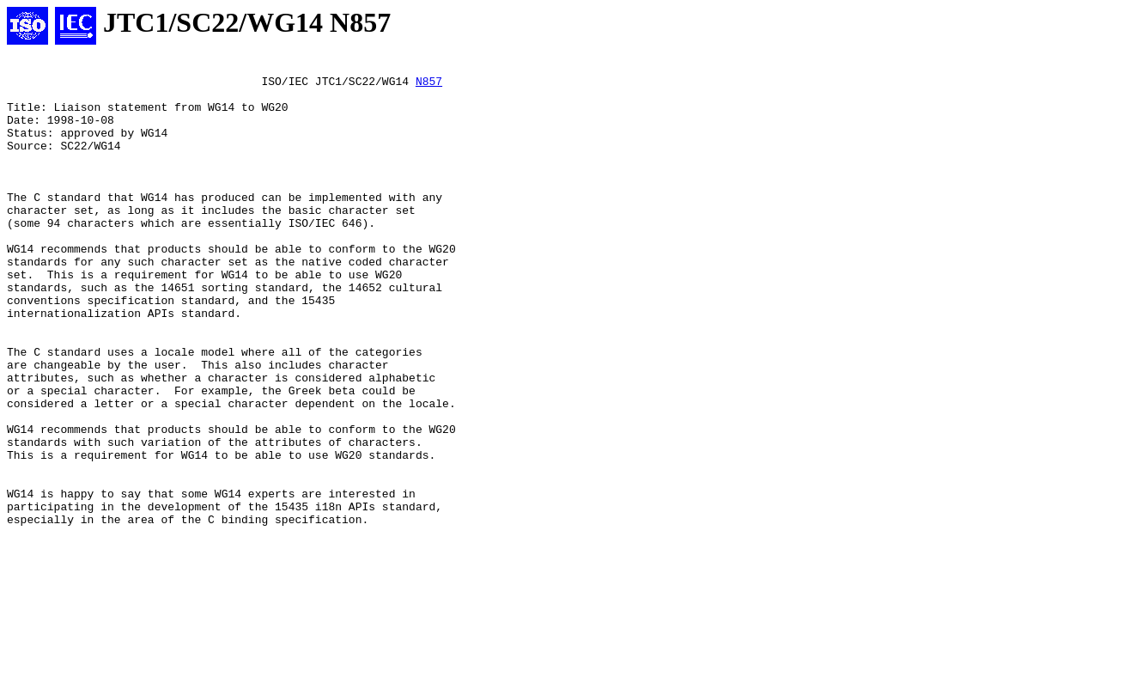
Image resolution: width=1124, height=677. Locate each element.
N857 (429, 86)
